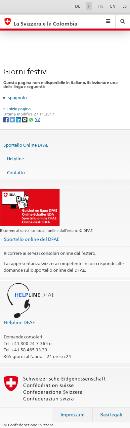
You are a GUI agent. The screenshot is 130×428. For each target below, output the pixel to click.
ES (124, 6)
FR (100, 6)
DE (77, 6)
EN (112, 6)
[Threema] (25, 119)
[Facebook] (6, 119)
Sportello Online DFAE (26, 144)
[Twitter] (13, 119)
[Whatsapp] (31, 119)
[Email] (37, 119)
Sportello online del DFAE (32, 239)
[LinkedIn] (19, 119)
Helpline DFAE (19, 322)
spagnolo (17, 97)
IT (89, 6)
